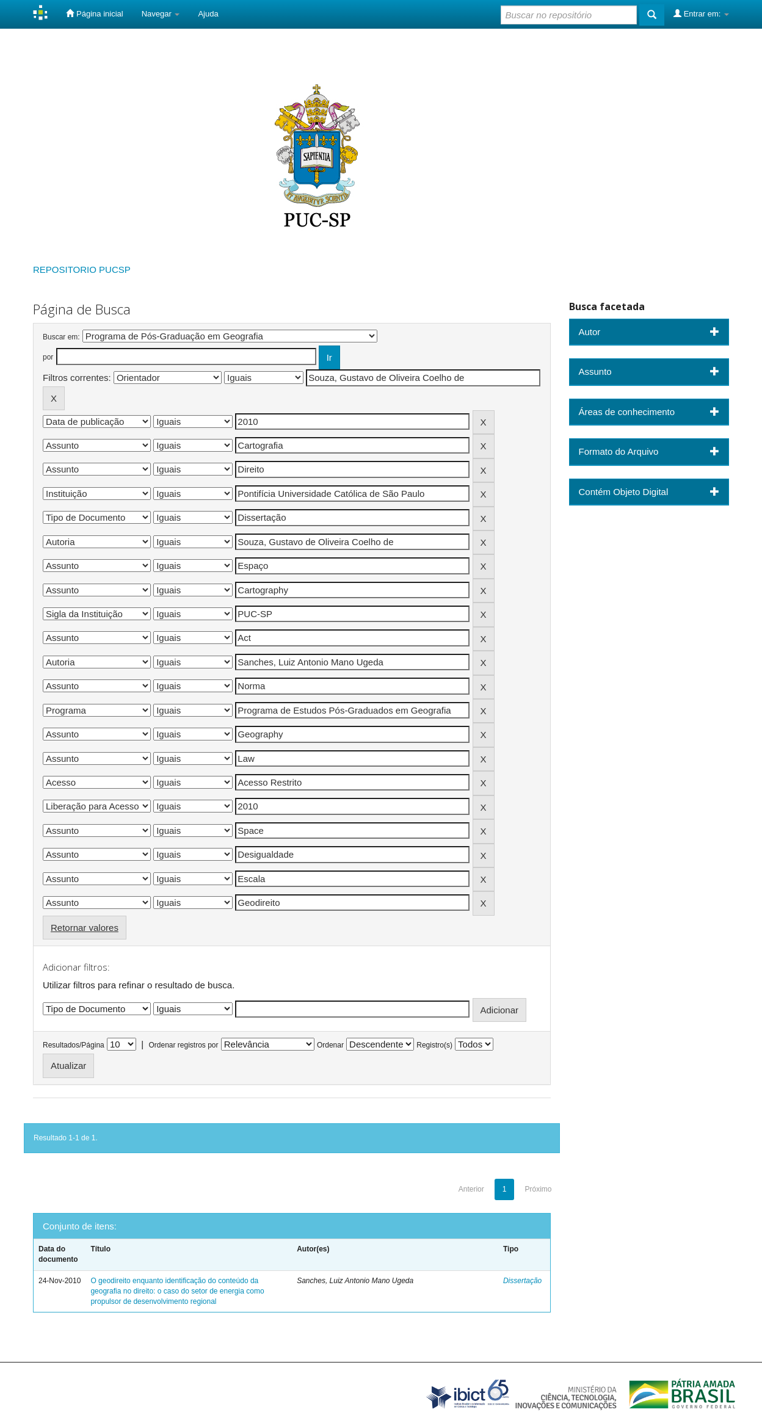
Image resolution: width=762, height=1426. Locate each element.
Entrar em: (701, 13)
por (48, 357)
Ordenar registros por (183, 1045)
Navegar (161, 13)
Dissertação (522, 1280)
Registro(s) (434, 1045)
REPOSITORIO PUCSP (82, 269)
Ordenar (330, 1045)
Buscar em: (61, 337)
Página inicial (94, 13)
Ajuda (208, 13)
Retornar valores (84, 927)
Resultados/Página (73, 1045)
